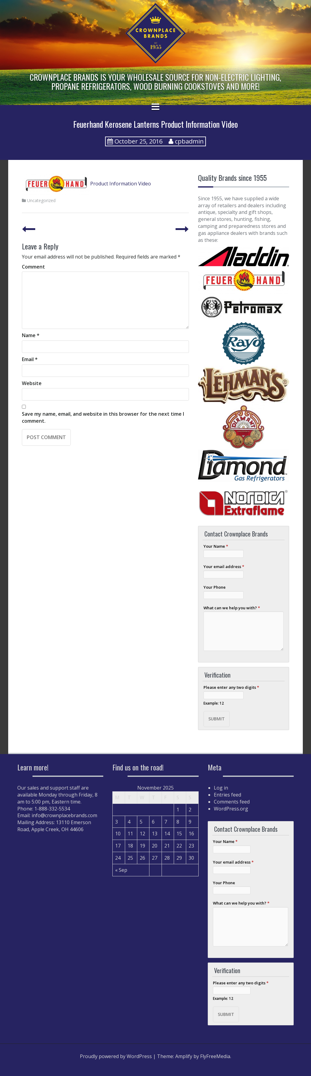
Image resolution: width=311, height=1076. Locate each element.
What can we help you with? (231, 608)
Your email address (223, 566)
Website (32, 383)
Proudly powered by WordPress (116, 1056)
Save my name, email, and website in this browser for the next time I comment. (103, 417)
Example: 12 (213, 703)
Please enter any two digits (231, 687)
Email (30, 359)
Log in (221, 787)
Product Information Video (86, 183)
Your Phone (214, 587)
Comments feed (232, 801)
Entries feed (227, 794)
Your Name (215, 546)
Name (30, 335)
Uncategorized (41, 200)
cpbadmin (189, 141)
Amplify (183, 1056)
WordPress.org (231, 808)
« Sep (121, 870)
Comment (33, 266)
